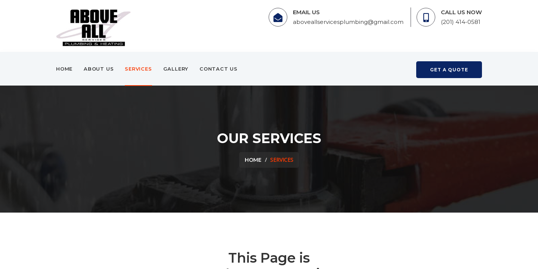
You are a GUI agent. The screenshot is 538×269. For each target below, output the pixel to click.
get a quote (449, 69)
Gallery (175, 69)
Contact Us (219, 69)
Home (64, 69)
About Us (99, 69)
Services (138, 69)
